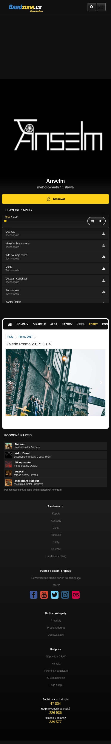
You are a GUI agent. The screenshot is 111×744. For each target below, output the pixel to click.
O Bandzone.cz (56, 677)
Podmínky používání (56, 670)
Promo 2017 (25, 336)
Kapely (56, 513)
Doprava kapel (56, 634)
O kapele (39, 324)
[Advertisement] (55, 46)
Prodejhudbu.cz (56, 627)
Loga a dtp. (55, 685)
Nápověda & (56, 656)
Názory (67, 324)
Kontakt (56, 663)
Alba (53, 324)
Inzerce (56, 585)
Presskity (56, 620)
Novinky (22, 324)
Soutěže (56, 549)
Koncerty (56, 520)
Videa (81, 324)
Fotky (93, 324)
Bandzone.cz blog (56, 556)
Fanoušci (56, 534)
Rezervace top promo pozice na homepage (56, 577)
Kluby (56, 542)
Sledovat (55, 199)
